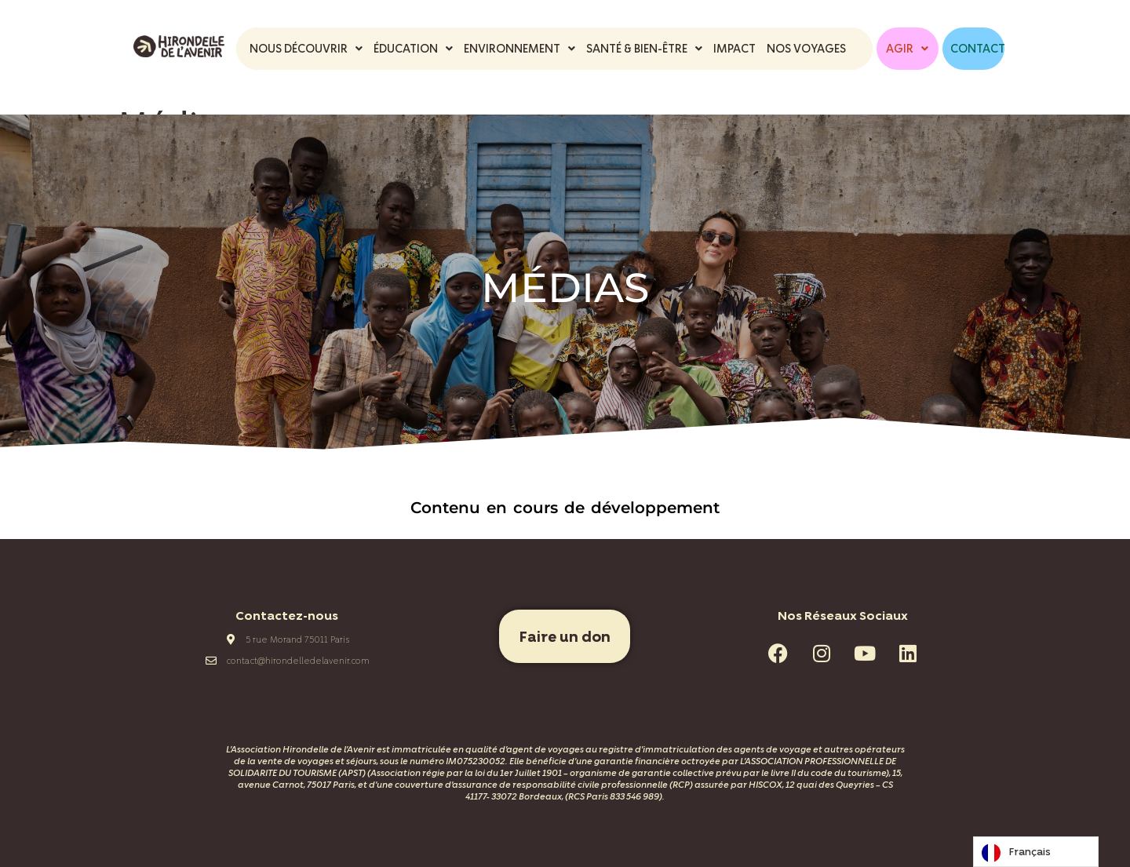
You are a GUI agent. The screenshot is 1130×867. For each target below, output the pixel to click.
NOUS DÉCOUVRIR (306, 48)
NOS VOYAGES (806, 48)
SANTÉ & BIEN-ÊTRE (644, 48)
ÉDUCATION (413, 48)
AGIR (907, 48)
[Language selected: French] (1036, 851)
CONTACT (977, 48)
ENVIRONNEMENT (519, 48)
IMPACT (734, 48)
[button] (306, 48)
